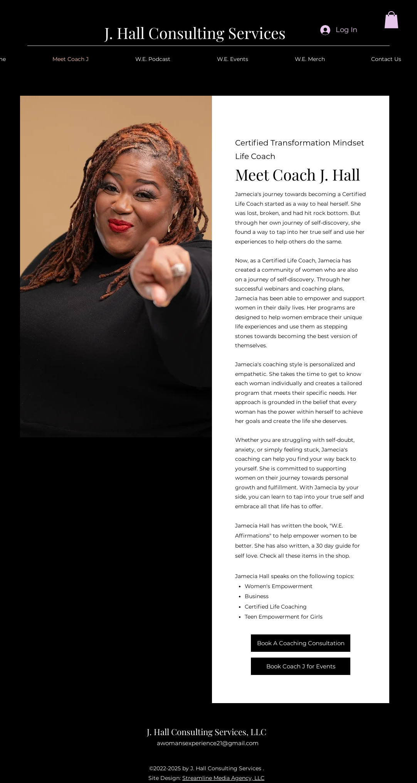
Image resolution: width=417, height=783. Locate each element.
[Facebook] (196, 756)
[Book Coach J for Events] (300, 666)
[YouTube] (215, 756)
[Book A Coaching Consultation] (300, 643)
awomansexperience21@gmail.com (208, 743)
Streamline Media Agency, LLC (223, 778)
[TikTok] (234, 756)
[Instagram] (177, 756)
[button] (391, 19)
